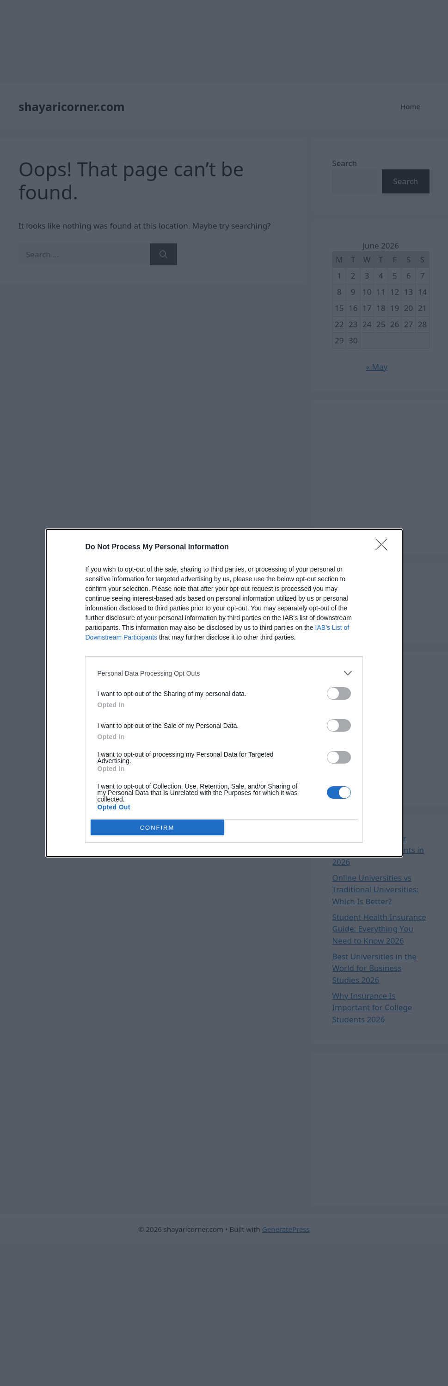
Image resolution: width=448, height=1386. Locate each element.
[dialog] (224, 693)
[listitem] (224, 673)
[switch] (339, 693)
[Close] (384, 547)
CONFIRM (157, 827)
